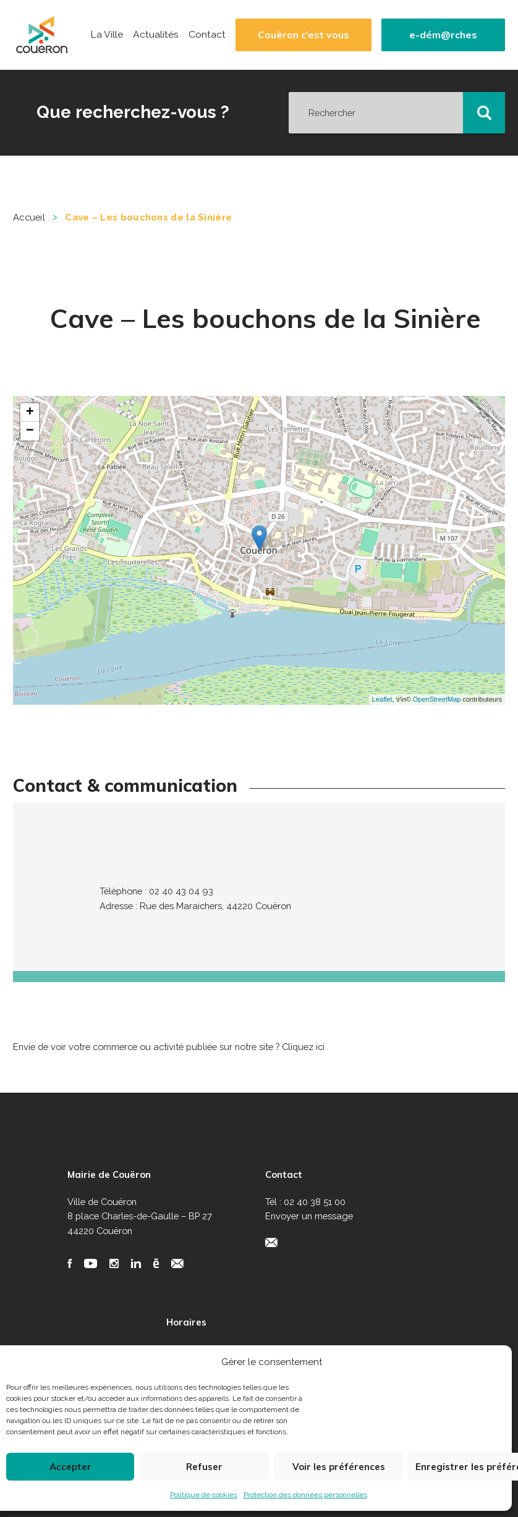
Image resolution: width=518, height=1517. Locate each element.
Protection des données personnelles (305, 1494)
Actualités (156, 34)
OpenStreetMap (437, 699)
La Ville (106, 34)
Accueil (29, 217)
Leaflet (382, 699)
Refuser (204, 1467)
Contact (207, 34)
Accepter (70, 1467)
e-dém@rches (443, 35)
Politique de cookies (203, 1494)
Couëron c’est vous (303, 35)
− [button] (30, 431)
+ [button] (30, 412)
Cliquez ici (303, 1046)
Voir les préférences (338, 1467)
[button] (484, 113)
